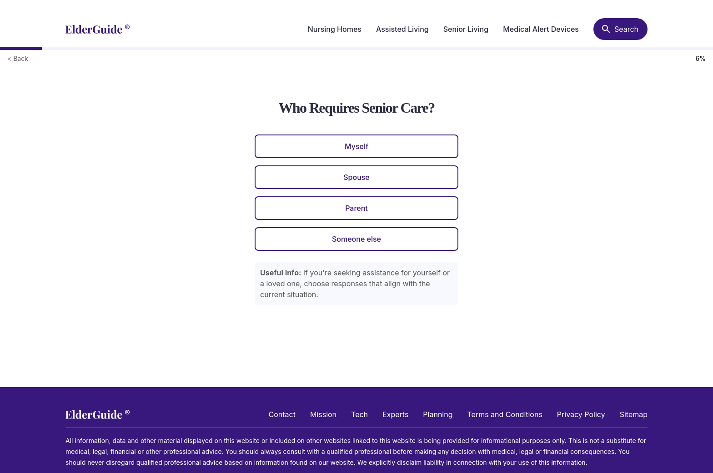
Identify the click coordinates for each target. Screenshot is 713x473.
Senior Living (465, 29)
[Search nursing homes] (620, 29)
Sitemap (634, 414)
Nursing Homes (335, 29)
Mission (323, 414)
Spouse (356, 177)
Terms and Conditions (504, 414)
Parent (356, 208)
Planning (437, 414)
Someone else (356, 239)
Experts (395, 414)
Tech (359, 414)
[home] (97, 29)
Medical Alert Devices (541, 29)
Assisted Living (402, 29)
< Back (17, 58)
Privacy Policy (581, 414)
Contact (282, 414)
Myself (356, 146)
